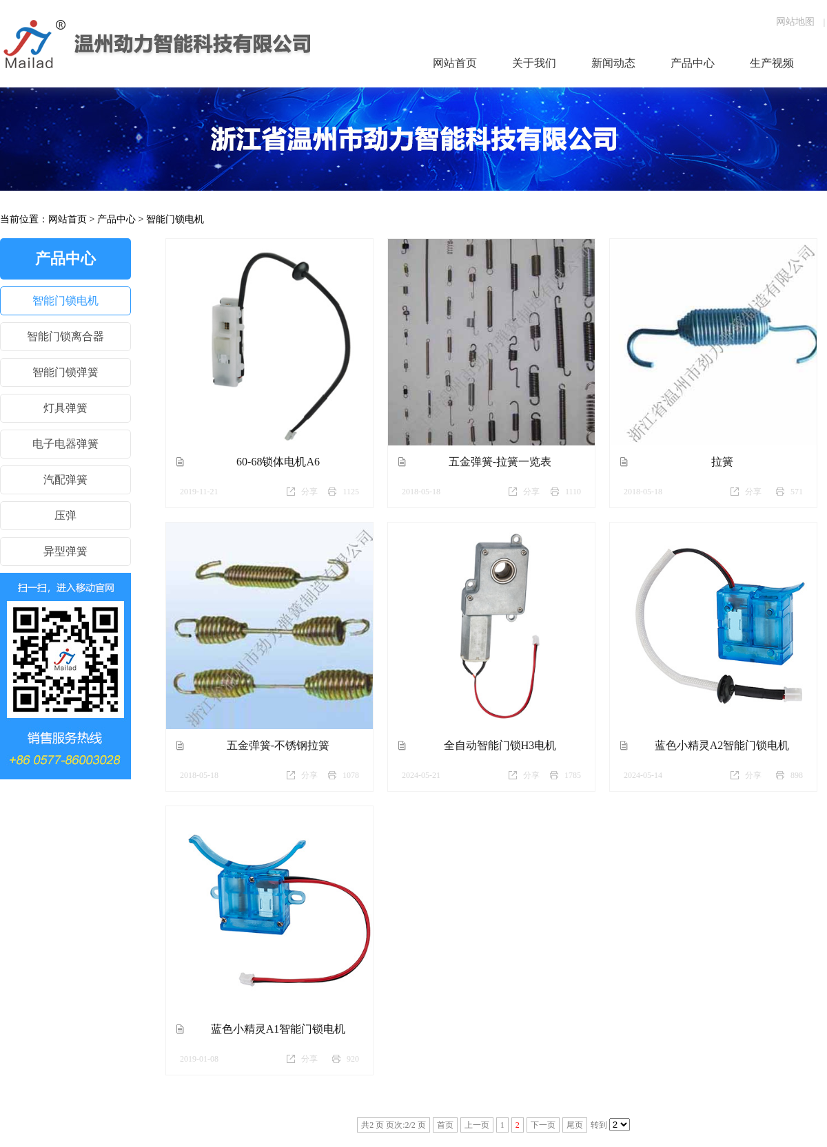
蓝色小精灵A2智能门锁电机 (722, 745)
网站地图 (795, 22)
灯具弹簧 (65, 408)
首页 (445, 1125)
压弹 (65, 515)
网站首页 (67, 219)
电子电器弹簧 (65, 444)
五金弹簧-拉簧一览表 (500, 461)
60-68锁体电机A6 (278, 461)
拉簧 (722, 461)
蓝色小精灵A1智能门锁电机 (278, 1029)
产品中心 (116, 219)
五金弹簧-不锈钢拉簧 (278, 745)
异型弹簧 (65, 551)
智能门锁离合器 (65, 336)
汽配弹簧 (65, 479)
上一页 (476, 1125)
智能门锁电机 (175, 219)
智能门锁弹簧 (65, 372)
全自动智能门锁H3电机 (500, 745)
